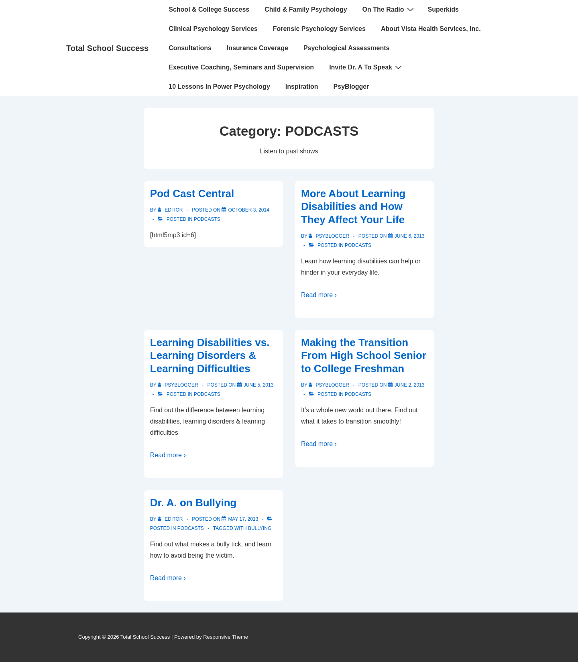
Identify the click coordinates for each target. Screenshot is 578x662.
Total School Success (107, 48)
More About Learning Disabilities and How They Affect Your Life (353, 206)
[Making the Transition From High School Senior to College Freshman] (410, 385)
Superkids (443, 9)
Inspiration (301, 86)
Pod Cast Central (192, 193)
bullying (259, 528)
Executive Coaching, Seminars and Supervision (241, 67)
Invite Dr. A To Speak (366, 67)
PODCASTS (207, 219)
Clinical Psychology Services (213, 28)
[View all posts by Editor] (171, 210)
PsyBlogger (351, 86)
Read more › (319, 294)
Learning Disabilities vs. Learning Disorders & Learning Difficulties (210, 355)
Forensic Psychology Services (319, 28)
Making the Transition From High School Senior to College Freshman (363, 355)
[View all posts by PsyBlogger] (329, 236)
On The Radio (389, 9)
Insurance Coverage (257, 48)
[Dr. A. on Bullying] (243, 519)
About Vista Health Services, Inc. (431, 28)
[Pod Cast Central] (248, 210)
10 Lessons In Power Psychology (219, 86)
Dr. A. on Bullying (193, 503)
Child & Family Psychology (306, 9)
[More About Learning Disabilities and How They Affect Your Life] (410, 236)
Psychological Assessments (346, 48)
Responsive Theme (225, 637)
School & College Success (209, 9)
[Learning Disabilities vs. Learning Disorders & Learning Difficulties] (259, 385)
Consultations (190, 48)
